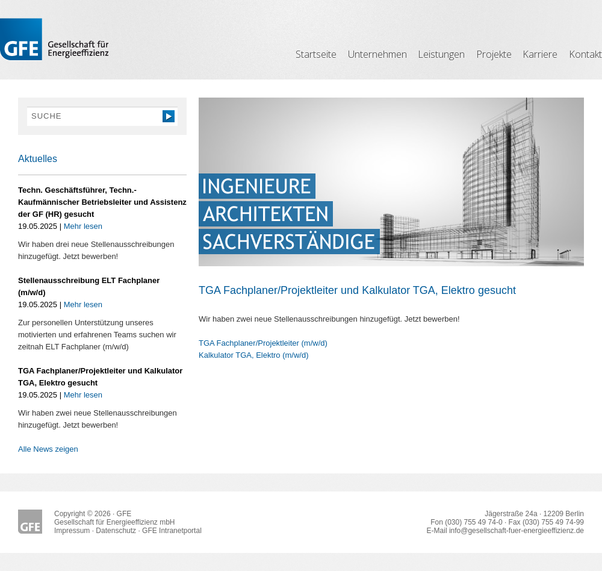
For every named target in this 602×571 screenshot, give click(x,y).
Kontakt (585, 54)
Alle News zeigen (48, 449)
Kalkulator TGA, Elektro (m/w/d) (254, 355)
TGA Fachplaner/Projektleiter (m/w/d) (263, 343)
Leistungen (441, 54)
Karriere (540, 54)
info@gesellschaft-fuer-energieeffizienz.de (516, 530)
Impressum (72, 530)
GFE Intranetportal (172, 530)
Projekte (494, 54)
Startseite (316, 54)
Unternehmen (377, 54)
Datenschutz (116, 530)
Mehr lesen (83, 226)
